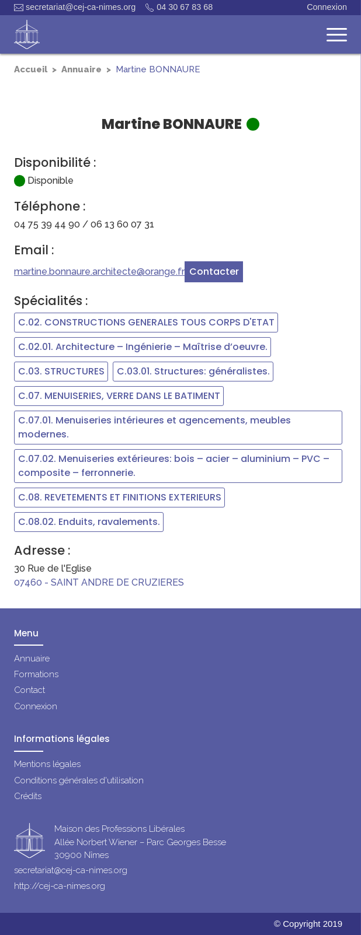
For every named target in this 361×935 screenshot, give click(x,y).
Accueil (30, 69)
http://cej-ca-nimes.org (59, 886)
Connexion (327, 7)
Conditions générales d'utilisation (79, 780)
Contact (29, 690)
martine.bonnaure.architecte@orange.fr (99, 271)
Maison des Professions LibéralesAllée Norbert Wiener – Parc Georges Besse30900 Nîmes (140, 842)
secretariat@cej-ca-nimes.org (75, 7)
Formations (36, 674)
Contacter (214, 271)
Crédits (27, 796)
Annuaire (81, 69)
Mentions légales (47, 764)
